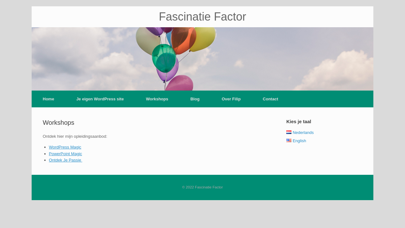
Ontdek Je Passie (66, 160)
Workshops (157, 99)
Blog (195, 99)
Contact (270, 99)
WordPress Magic (65, 147)
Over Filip (231, 99)
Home (48, 99)
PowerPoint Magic (65, 153)
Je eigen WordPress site (100, 99)
